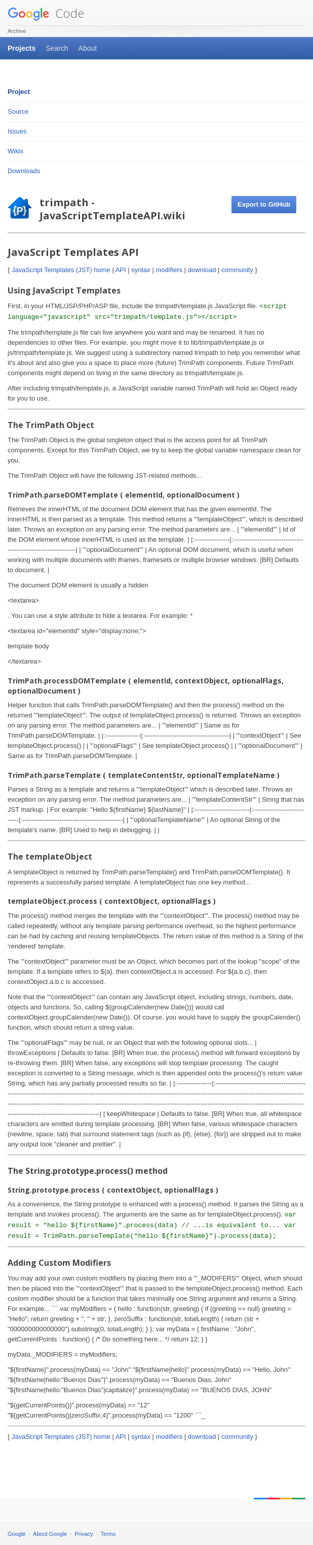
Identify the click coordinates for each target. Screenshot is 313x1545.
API (120, 270)
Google (16, 1534)
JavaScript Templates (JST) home (61, 270)
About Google (50, 1534)
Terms (108, 1534)
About (88, 48)
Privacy (84, 1534)
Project (19, 91)
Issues (17, 131)
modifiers (168, 270)
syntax (140, 270)
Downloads (24, 171)
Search (57, 48)
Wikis (15, 151)
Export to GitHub (264, 204)
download (202, 270)
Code (46, 13)
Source (18, 111)
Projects (21, 48)
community (237, 270)
